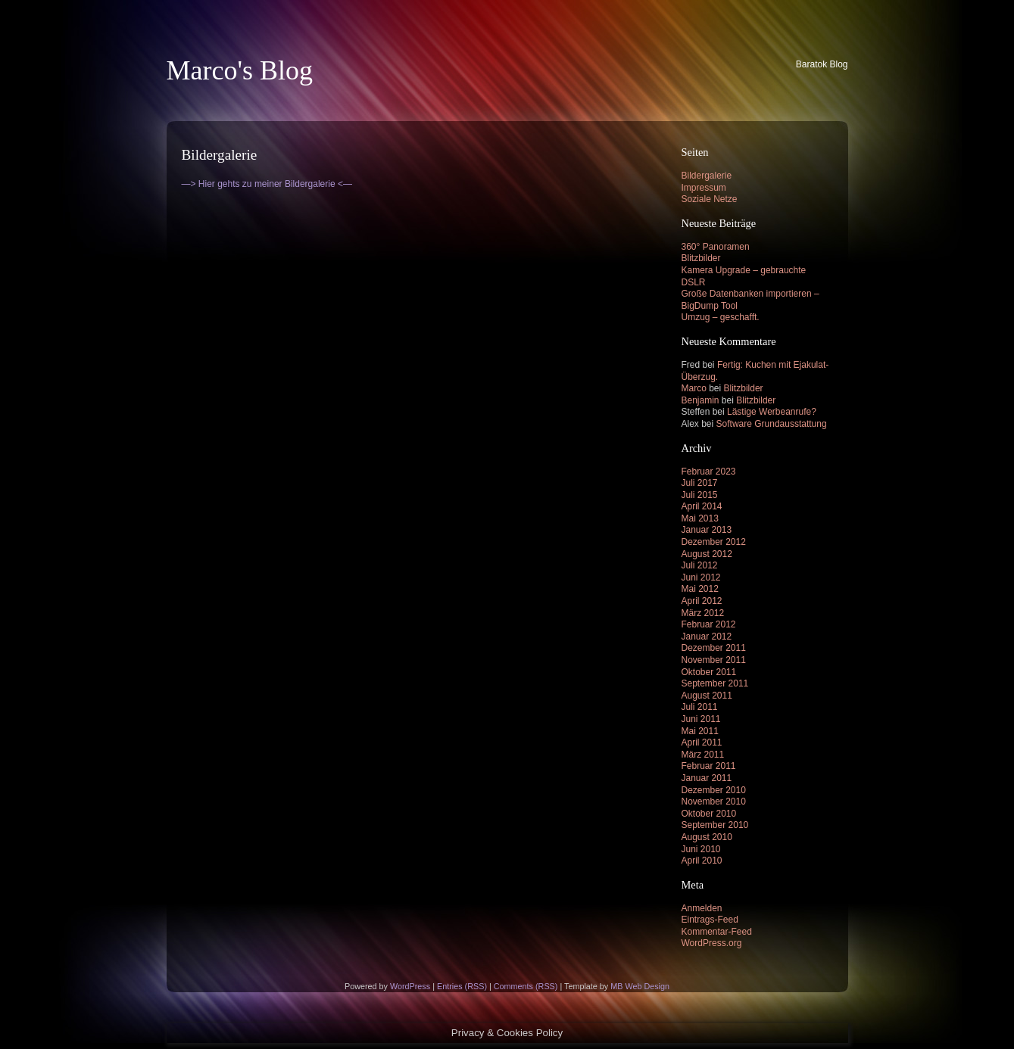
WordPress (410, 986)
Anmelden (702, 908)
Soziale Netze (710, 199)
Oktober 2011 (709, 672)
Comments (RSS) (526, 986)
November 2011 (714, 660)
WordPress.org (712, 943)
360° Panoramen (716, 246)
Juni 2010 (701, 849)
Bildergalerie (707, 175)
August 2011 (707, 695)
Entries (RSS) (462, 986)
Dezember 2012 (714, 542)
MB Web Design (639, 986)
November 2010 (714, 801)
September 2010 (715, 825)
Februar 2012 (709, 624)
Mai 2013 (700, 518)
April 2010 (702, 860)
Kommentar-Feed (717, 931)
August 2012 (707, 554)
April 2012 (702, 601)
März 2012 (703, 613)
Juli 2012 (700, 565)
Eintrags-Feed (710, 919)
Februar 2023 (709, 471)
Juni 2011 (701, 719)
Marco (694, 388)
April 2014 (702, 506)
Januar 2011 (707, 778)
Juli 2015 (700, 495)
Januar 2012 (707, 636)
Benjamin (700, 400)
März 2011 (703, 754)
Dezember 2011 (714, 648)
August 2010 (707, 837)
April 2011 (702, 742)
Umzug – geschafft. (721, 317)
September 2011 (715, 683)
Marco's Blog (240, 70)
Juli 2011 (700, 707)
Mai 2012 (700, 589)
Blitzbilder (701, 258)
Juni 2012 (701, 577)
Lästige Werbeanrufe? (771, 411)
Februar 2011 (709, 766)
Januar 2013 (707, 529)
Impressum (704, 187)
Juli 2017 (700, 483)
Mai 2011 (700, 731)
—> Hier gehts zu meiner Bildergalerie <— (267, 184)
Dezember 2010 (714, 790)
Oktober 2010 (709, 813)
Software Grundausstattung (771, 424)
